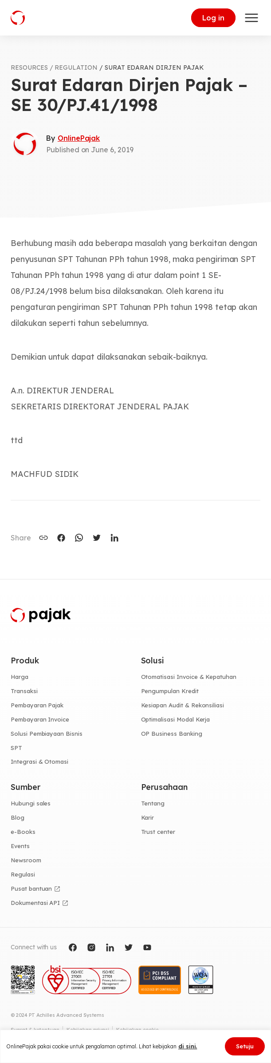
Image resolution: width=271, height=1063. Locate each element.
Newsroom (26, 860)
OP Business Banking (171, 733)
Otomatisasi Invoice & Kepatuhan (189, 676)
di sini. (187, 1046)
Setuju (245, 1046)
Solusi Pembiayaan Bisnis (46, 733)
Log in (213, 17)
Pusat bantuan (31, 888)
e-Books (23, 831)
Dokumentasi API (35, 902)
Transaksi (24, 690)
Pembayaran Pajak (37, 705)
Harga (19, 676)
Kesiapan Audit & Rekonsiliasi (182, 705)
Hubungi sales (31, 803)
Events (20, 845)
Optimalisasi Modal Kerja (175, 719)
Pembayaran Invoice (40, 719)
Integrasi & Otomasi (39, 761)
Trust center (158, 831)
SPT (16, 747)
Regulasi (23, 874)
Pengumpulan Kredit (170, 690)
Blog (17, 817)
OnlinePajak (79, 138)
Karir (147, 817)
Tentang (153, 803)
